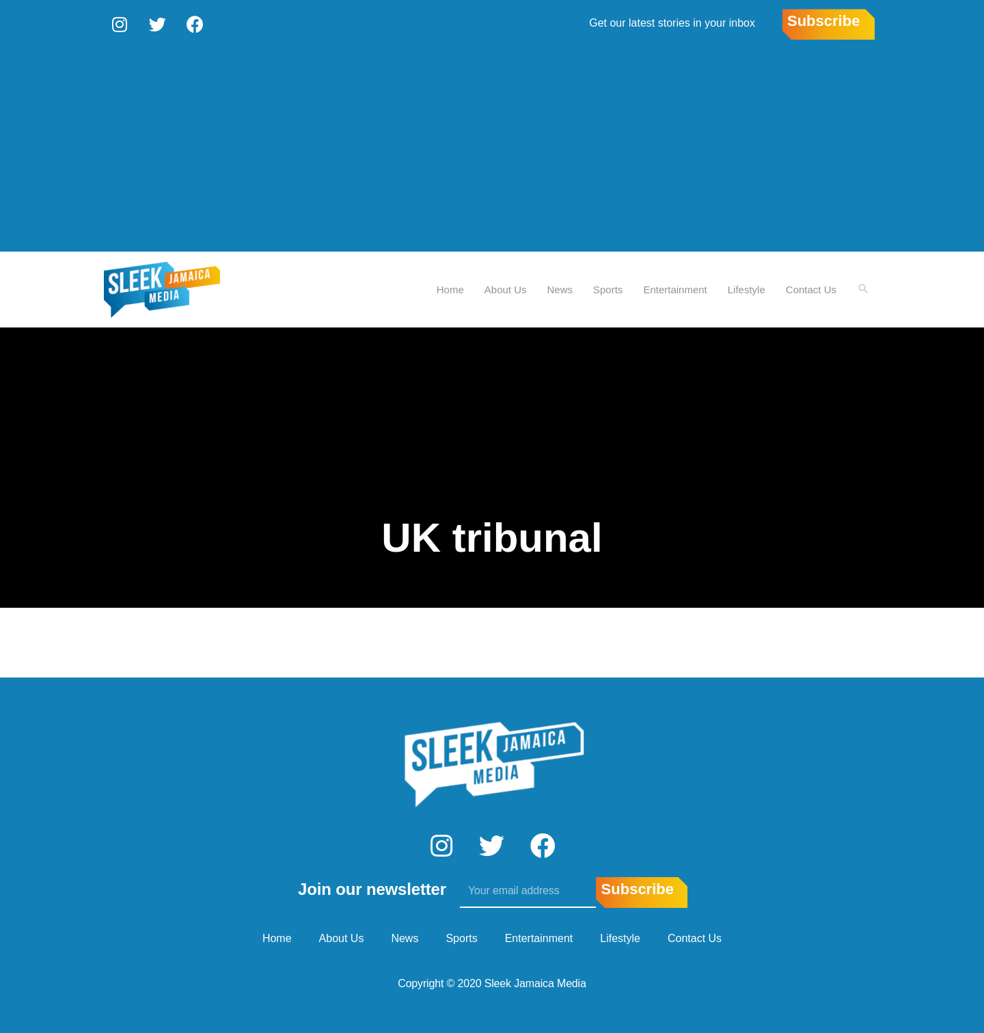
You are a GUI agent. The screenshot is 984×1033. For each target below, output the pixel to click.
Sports (607, 287)
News (560, 287)
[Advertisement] (492, 147)
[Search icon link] (863, 288)
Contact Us (810, 287)
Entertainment (674, 287)
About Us (505, 287)
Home (449, 287)
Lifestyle (746, 287)
